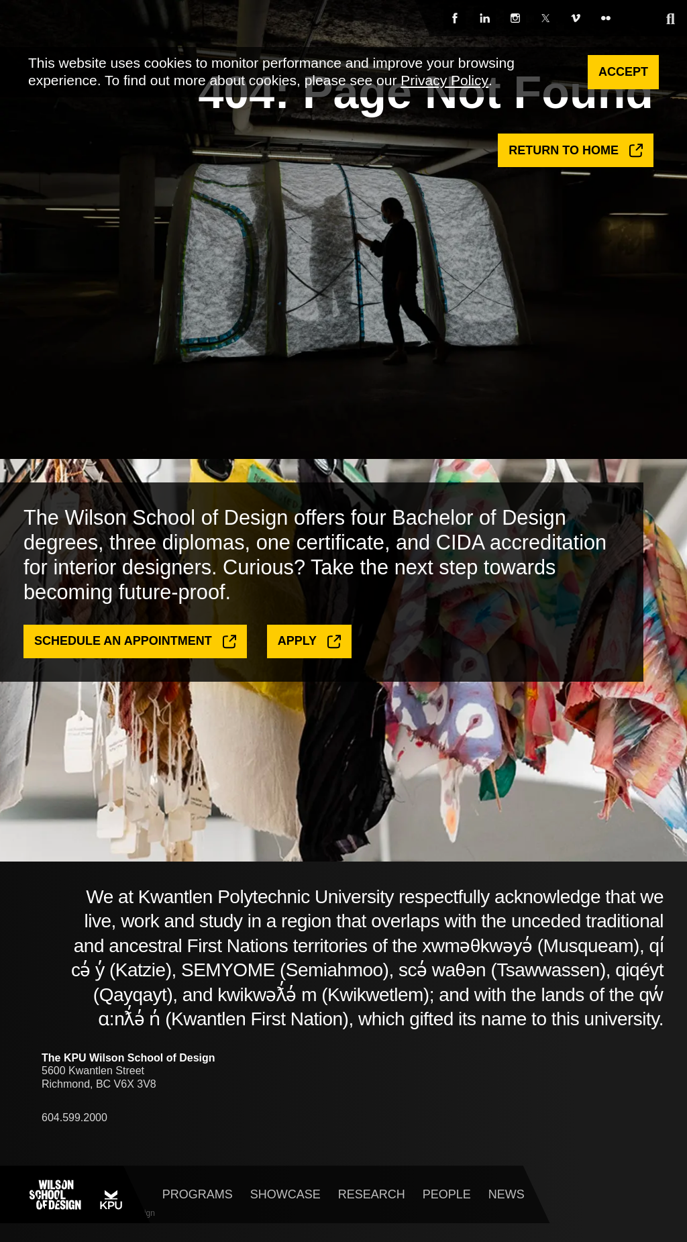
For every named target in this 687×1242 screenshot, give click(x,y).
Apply (309, 662)
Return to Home (576, 153)
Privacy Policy (444, 80)
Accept (623, 72)
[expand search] (670, 18)
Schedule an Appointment (135, 662)
